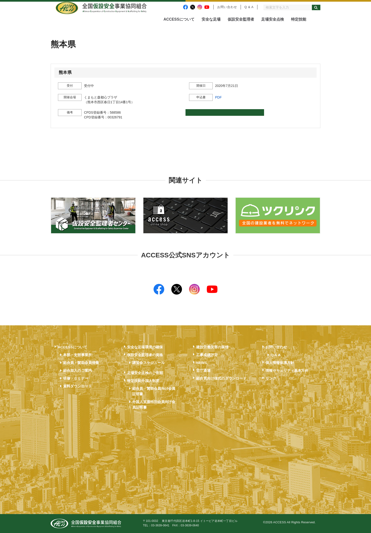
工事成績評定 (207, 355)
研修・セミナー (75, 378)
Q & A (249, 7)
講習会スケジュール (148, 363)
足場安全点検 (272, 19)
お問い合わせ (227, 7)
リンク (270, 378)
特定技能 (298, 19)
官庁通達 (203, 370)
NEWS (201, 363)
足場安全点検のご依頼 (145, 373)
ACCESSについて (178, 19)
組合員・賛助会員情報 (81, 363)
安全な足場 (211, 19)
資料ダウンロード (77, 386)
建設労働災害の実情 (212, 347)
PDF (218, 97)
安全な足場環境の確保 (145, 347)
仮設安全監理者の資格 (145, 355)
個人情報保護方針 (279, 363)
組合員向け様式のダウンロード (221, 378)
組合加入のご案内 (77, 370)
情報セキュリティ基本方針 (287, 370)
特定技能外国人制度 (143, 381)
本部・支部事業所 (77, 355)
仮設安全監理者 (241, 19)
